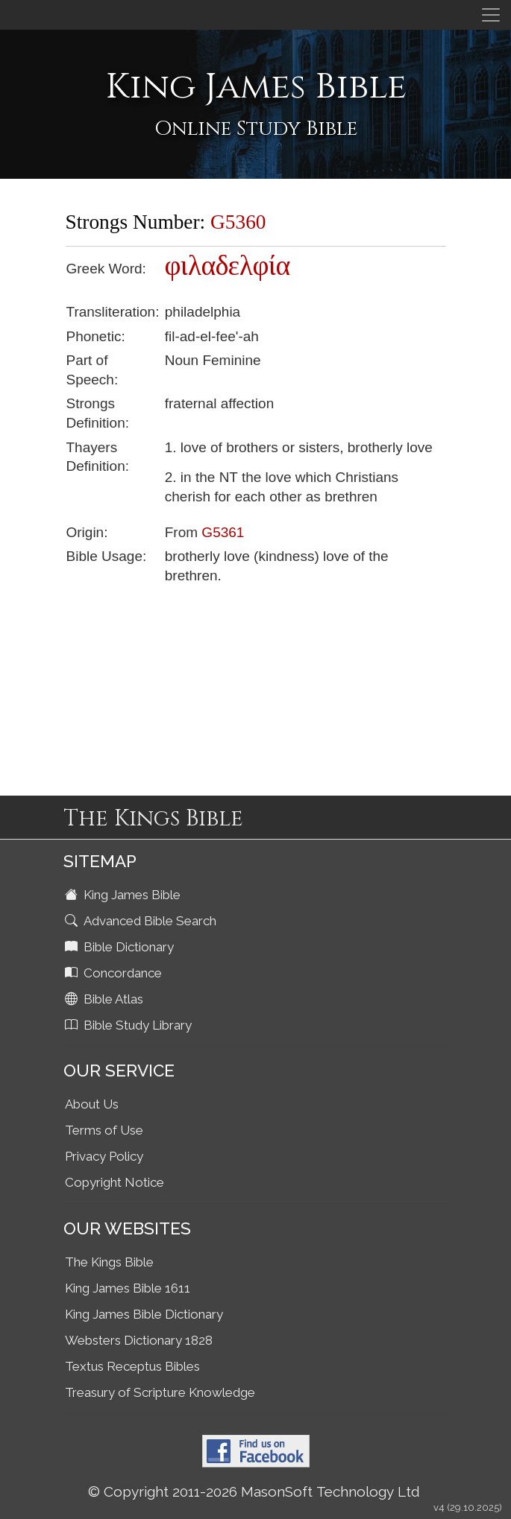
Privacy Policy (104, 1156)
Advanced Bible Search (142, 920)
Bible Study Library (130, 1025)
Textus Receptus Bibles (132, 1366)
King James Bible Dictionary (144, 1314)
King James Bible (124, 894)
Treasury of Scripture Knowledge (160, 1392)
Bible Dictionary (121, 946)
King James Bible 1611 (127, 1288)
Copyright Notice (114, 1182)
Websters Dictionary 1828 (139, 1340)
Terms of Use (104, 1130)
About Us (92, 1104)
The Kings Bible (109, 1262)
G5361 (222, 532)
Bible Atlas (105, 999)
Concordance (115, 972)
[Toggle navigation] (491, 15)
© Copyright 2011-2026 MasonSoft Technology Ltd (254, 1491)
